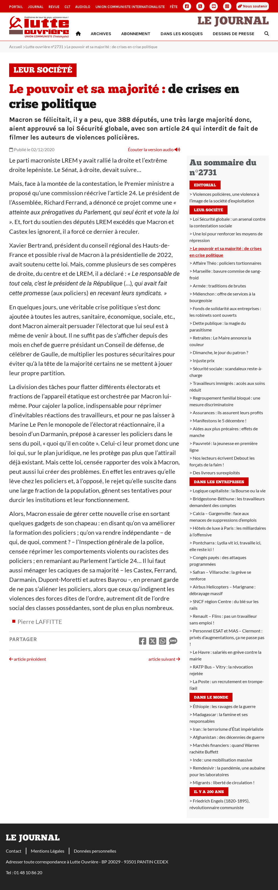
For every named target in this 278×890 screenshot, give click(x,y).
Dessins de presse (233, 33)
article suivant (164, 659)
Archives (101, 33)
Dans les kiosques (182, 33)
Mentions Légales (47, 850)
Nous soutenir (252, 6)
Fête (174, 7)
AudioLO (82, 7)
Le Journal (233, 21)
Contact (13, 850)
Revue (54, 7)
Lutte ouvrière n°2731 (44, 46)
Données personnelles (95, 850)
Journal (35, 7)
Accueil (15, 46)
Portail (16, 7)
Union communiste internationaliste (130, 7)
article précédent (27, 659)
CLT (67, 7)
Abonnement (135, 33)
